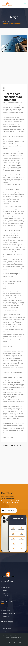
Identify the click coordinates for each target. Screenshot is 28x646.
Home (2, 21)
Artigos (8, 21)
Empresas (4, 593)
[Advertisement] (14, 68)
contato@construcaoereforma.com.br (11, 631)
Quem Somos (5, 587)
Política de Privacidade (8, 613)
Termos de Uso (6, 610)
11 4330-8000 (6, 628)
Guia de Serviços (6, 596)
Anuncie (4, 590)
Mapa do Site (5, 616)
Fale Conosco (5, 607)
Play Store (7, 510)
